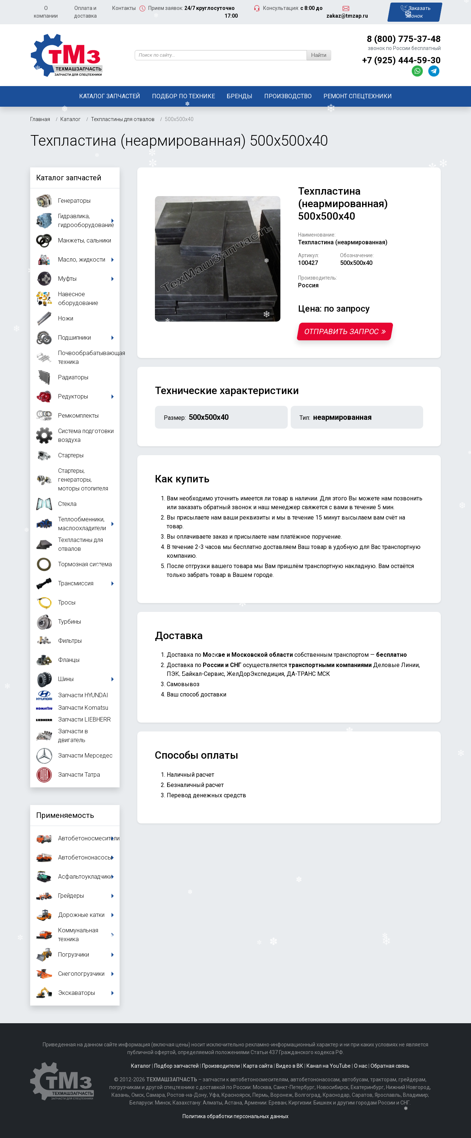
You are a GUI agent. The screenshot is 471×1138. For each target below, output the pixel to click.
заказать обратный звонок (215, 507)
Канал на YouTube (329, 1066)
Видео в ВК (289, 1066)
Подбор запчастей (176, 1066)
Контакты (124, 8)
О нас (360, 1066)
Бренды (239, 96)
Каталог (141, 1066)
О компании (46, 12)
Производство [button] (288, 96)
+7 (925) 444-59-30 (401, 60)
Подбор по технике (183, 96)
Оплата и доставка (85, 12)
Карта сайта (258, 1066)
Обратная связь (390, 1066)
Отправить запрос (344, 331)
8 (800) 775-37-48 (404, 39)
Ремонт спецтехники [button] (357, 96)
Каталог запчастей (109, 96)
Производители (221, 1066)
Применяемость (65, 815)
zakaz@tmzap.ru (347, 16)
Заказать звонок (415, 12)
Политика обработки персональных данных (235, 1116)
